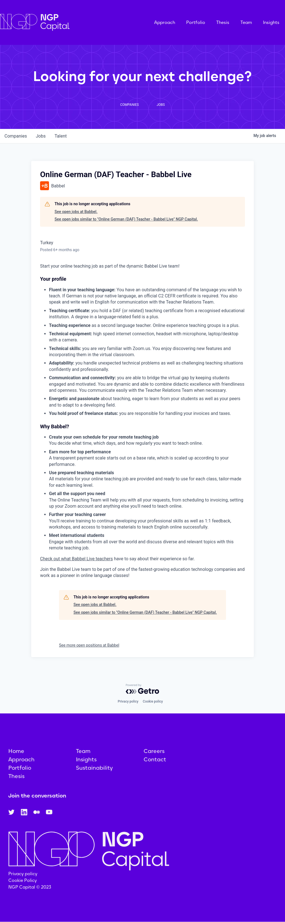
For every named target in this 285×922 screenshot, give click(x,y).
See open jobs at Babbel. (76, 211)
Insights (271, 22)
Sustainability (94, 767)
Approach (164, 22)
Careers (154, 751)
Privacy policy (128, 701)
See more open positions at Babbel (89, 645)
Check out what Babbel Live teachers (76, 558)
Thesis (222, 22)
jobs (41, 136)
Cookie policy (153, 701)
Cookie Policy (22, 880)
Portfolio (195, 22)
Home (16, 751)
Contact (155, 759)
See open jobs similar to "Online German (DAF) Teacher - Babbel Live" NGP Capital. (126, 219)
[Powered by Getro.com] (142, 689)
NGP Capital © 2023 (29, 887)
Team (246, 22)
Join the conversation (37, 795)
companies (15, 136)
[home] (62, 22)
